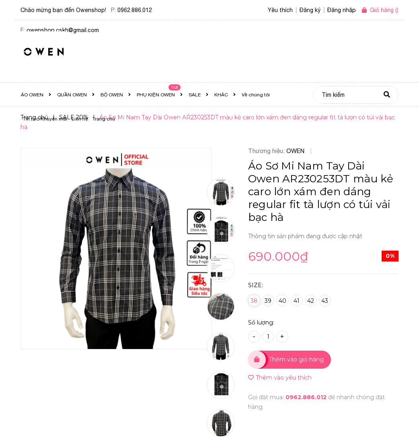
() (384, 10)
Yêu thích (280, 10)
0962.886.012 (134, 10)
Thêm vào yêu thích (280, 377)
